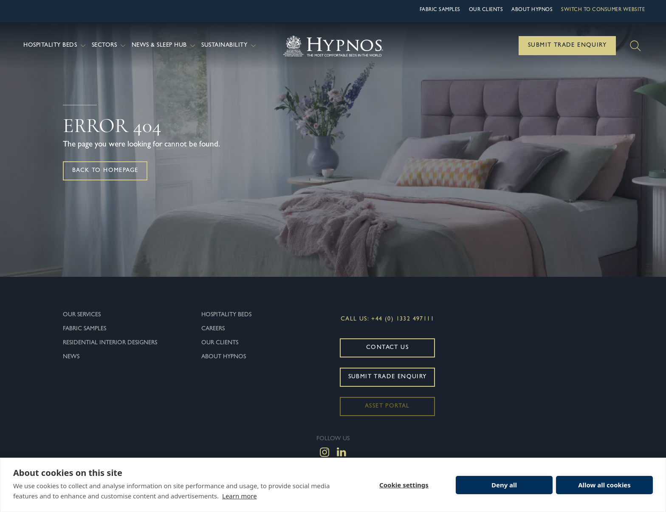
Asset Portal (387, 406)
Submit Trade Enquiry (567, 45)
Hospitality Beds (55, 45)
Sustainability (229, 45)
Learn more (239, 496)
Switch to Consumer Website (603, 10)
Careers (213, 329)
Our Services (82, 315)
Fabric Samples (440, 10)
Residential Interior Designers (110, 343)
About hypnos (532, 10)
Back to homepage (105, 171)
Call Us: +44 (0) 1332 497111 (387, 319)
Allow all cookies (604, 485)
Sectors (109, 45)
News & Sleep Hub (165, 45)
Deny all (504, 485)
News (71, 357)
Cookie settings (404, 485)
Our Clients (486, 10)
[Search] (635, 46)
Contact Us (387, 348)
